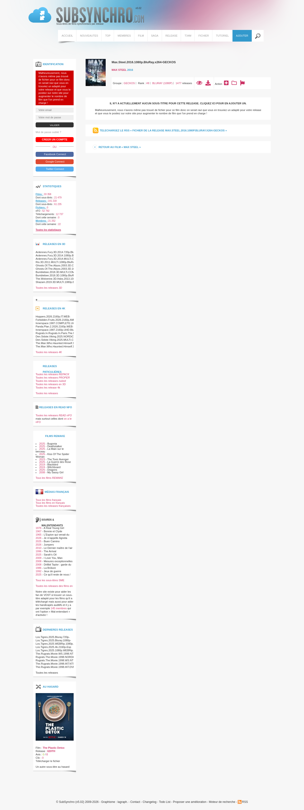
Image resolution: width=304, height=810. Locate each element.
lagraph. (123, 802)
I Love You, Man (53, 557)
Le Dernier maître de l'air (58, 547)
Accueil (67, 35)
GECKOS (129, 83)
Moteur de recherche (222, 802)
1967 (38, 531)
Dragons (52, 469)
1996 (38, 551)
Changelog (150, 802)
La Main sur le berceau (50, 450)
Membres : (42, 221)
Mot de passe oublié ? (48, 132)
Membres (124, 35)
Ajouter (242, 35)
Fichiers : (41, 207)
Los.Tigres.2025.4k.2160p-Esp (53, 647)
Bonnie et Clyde (53, 531)
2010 (38, 547)
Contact (135, 802)
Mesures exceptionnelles (58, 561)
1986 (38, 567)
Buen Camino (52, 541)
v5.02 (86, 16)
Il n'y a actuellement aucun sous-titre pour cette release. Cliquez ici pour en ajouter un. (178, 103)
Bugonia (52, 443)
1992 (38, 571)
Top (107, 35)
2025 (42, 443)
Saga (154, 35)
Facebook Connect (54, 154)
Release (172, 35)
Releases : (41, 201)
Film (141, 35)
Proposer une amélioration (189, 802)
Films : (39, 194)
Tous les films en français (50, 502)
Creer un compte (54, 139)
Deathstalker (54, 446)
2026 (38, 538)
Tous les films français (48, 499)
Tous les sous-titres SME (50, 580)
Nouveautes (89, 35)
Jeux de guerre (52, 571)
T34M (188, 35)
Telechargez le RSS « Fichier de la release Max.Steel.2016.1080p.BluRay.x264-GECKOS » (163, 130)
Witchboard (54, 467)
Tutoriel (222, 35)
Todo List (164, 802)
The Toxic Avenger (58, 459)
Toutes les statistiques (48, 230)
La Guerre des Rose (59, 461)
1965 (38, 534)
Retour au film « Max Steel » (120, 147)
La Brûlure (50, 567)
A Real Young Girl (54, 528)
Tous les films (49, 477)
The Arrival (50, 551)
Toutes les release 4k (48, 387)
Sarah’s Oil (50, 554)
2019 (42, 464)
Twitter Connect (54, 169)
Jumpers (49, 544)
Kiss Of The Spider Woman (52, 455)
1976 (38, 528)
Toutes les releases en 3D (51, 384)
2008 (42, 472)
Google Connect (55, 161)
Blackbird (52, 464)
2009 (38, 557)
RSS (245, 802)
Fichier (203, 35)
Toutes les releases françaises (53, 505)
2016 (130, 69)
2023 (42, 459)
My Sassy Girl (55, 472)
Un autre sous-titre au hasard (52, 766)
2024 (42, 467)
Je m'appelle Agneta (55, 538)
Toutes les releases (49, 287)
